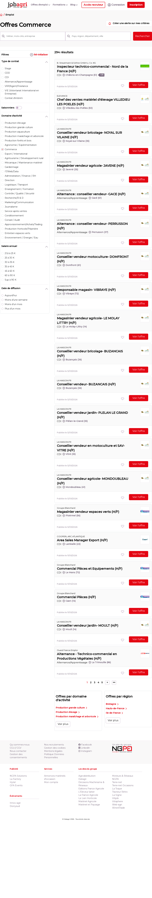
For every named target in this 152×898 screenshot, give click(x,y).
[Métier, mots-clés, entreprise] (35, 36)
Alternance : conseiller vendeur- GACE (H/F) (91, 194)
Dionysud (15, 806)
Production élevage (68, 712)
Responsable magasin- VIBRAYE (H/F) (86, 290)
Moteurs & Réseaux (122, 775)
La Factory (15, 779)
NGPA (115, 779)
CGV (19, 747)
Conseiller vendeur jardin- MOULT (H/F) (87, 625)
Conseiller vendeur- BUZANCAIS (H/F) (86, 384)
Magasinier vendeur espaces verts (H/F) (88, 512)
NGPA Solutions (18, 775)
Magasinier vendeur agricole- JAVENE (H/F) (90, 165)
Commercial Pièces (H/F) (76, 597)
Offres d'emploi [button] (40, 4)
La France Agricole (88, 795)
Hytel (13, 782)
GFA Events (16, 785)
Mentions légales (53, 751)
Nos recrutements (54, 744)
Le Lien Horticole (87, 798)
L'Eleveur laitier (86, 791)
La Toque (117, 788)
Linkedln (84, 747)
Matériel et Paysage (89, 804)
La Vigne (117, 795)
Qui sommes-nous (19, 744)
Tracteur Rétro (120, 791)
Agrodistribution (87, 775)
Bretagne (112, 704)
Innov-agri (15, 803)
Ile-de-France (114, 712)
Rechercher (142, 36)
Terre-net (117, 782)
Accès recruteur (93, 4)
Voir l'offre (138, 85)
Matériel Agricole (87, 801)
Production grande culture (71, 707)
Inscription (136, 4)
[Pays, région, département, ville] (100, 36)
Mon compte (51, 782)
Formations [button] (60, 4)
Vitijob (115, 798)
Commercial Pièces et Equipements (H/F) (89, 568)
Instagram (85, 751)
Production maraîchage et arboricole (77, 716)
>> (114, 682)
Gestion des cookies (54, 747)
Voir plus (63, 724)
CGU (12, 747)
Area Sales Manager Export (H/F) (82, 540)
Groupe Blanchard (66, 508)
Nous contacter (18, 751)
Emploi (9, 14)
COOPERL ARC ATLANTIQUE (71, 536)
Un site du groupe (121, 744)
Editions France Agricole (91, 788)
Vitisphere (117, 801)
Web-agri (117, 804)
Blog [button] (74, 4)
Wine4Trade (118, 807)
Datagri (82, 779)
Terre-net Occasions (122, 785)
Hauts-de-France (116, 708)
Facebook (85, 744)
